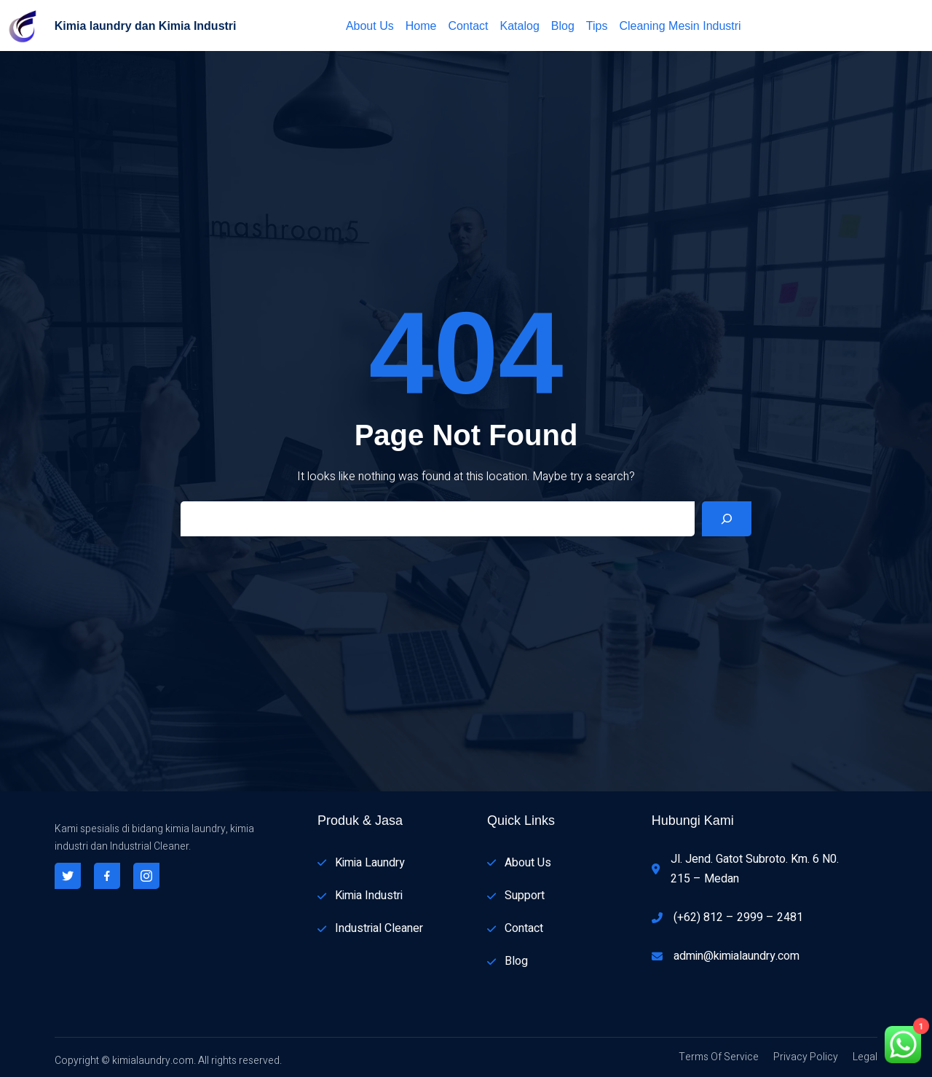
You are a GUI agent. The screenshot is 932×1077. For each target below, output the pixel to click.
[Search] (726, 518)
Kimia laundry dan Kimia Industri (146, 26)
